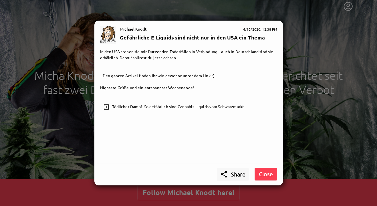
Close (266, 173)
